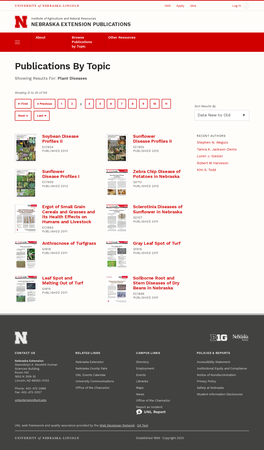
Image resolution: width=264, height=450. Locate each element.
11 (166, 103)
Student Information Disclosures (220, 394)
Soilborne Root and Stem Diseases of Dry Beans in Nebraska (156, 283)
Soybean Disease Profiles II (60, 139)
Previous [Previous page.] (46, 103)
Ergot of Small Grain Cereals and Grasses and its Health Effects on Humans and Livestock (68, 214)
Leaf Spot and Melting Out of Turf (62, 280)
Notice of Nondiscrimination (216, 375)
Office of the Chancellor (93, 387)
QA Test (142, 425)
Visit (167, 5)
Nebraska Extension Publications (81, 24)
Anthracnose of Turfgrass (69, 243)
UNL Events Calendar (91, 375)
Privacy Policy (206, 381)
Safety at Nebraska (210, 387)
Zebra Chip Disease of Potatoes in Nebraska (156, 174)
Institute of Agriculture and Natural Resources (63, 18)
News (140, 394)
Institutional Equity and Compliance (222, 368)
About (40, 37)
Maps (140, 387)
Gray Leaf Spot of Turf (156, 243)
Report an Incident (151, 410)
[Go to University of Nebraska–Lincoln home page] (21, 22)
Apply (180, 5)
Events (141, 375)
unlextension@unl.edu (30, 400)
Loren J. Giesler (210, 156)
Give (193, 5)
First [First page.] (24, 103)
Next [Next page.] (21, 115)
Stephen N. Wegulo (212, 142)
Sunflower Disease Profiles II (152, 139)
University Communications (95, 381)
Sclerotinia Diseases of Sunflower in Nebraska (157, 209)
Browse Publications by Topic (82, 41)
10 (154, 103)
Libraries (142, 381)
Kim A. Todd (206, 170)
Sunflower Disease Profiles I (60, 174)
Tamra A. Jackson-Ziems (217, 149)
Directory (142, 362)
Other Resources (121, 37)
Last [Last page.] (40, 115)
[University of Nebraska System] (240, 337)
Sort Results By (205, 106)
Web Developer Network (117, 425)
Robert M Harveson (212, 163)
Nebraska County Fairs (91, 368)
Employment (145, 368)
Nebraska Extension (90, 362)
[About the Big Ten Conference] (218, 337)
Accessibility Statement (213, 362)
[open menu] (23, 42)
